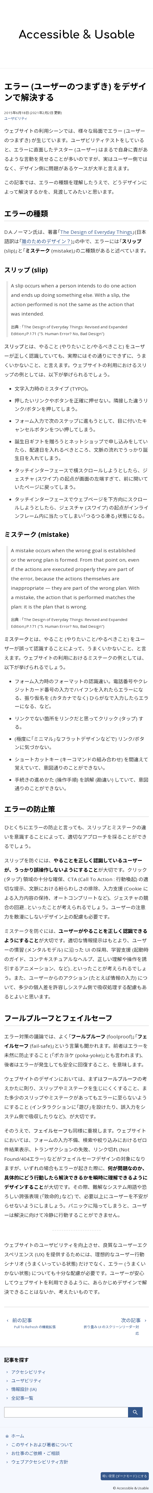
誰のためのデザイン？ (46, 241)
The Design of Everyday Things (96, 232)
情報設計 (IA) (20, 1389)
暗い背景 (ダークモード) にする (125, 1476)
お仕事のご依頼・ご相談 (32, 1453)
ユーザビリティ (16, 118)
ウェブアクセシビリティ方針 (36, 1462)
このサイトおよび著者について (38, 1445)
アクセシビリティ (25, 1372)
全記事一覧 (18, 1398)
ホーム (14, 1436)
